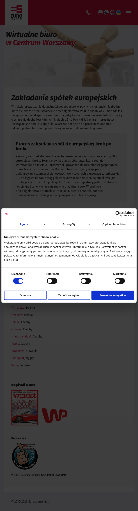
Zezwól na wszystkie (113, 295)
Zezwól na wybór (69, 295)
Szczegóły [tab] (68, 224)
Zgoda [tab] (24, 224)
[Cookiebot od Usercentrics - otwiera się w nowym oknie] (118, 213)
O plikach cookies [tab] (114, 224)
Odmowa (25, 295)
